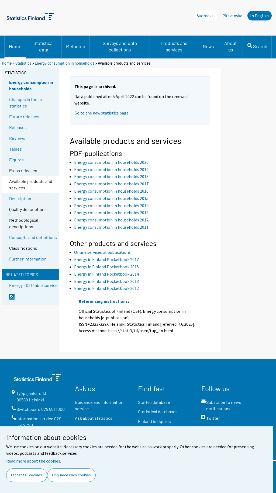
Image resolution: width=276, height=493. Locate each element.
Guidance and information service (99, 405)
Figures (16, 159)
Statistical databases (158, 411)
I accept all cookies (26, 475)
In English (259, 15)
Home (15, 46)
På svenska (232, 15)
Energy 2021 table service (33, 285)
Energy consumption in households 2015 (111, 198)
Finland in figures (154, 421)
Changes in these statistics (25, 102)
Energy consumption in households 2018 (111, 176)
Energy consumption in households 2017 (111, 183)
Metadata (75, 46)
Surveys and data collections (120, 46)
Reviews (17, 138)
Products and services (174, 46)
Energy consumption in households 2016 (111, 191)
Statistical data (43, 46)
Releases (18, 127)
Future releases (24, 116)
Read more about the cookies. (33, 461)
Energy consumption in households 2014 (111, 205)
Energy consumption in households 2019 (111, 169)
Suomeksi (206, 15)
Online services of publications (102, 252)
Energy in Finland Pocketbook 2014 (106, 274)
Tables (15, 148)
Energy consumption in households (64, 63)
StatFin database (154, 402)
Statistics (23, 63)
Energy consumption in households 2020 (111, 162)
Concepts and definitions (33, 237)
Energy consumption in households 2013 (111, 212)
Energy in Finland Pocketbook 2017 (106, 259)
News (208, 46)
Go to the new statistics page (101, 113)
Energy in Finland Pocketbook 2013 (106, 281)
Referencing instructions (103, 301)
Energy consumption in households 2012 (111, 220)
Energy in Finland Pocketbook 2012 (106, 288)
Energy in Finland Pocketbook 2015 (106, 266)
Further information (28, 258)
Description (20, 198)
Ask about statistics (93, 418)
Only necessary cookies (71, 475)
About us (230, 46)
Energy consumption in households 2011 (111, 227)
